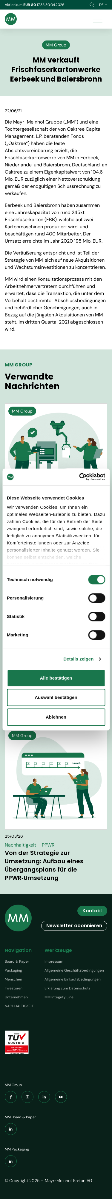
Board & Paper (17, 961)
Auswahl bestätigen (56, 697)
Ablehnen (56, 716)
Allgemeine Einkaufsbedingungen (73, 979)
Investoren (13, 988)
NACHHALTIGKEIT (19, 1006)
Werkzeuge (58, 950)
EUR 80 (30, 4)
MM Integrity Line (59, 997)
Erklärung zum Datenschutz (67, 988)
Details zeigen (78, 658)
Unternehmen (16, 997)
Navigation (18, 950)
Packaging (13, 970)
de (103, 4)
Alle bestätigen (56, 677)
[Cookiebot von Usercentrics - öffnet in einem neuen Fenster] (79, 477)
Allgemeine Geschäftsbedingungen (74, 970)
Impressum (54, 961)
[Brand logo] (11, 19)
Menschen (13, 979)
